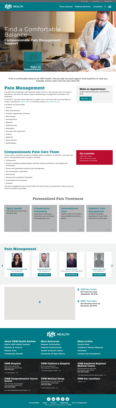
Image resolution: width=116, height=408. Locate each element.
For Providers (84, 1)
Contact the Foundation (88, 354)
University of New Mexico (53, 354)
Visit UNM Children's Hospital (49, 370)
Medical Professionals (51, 347)
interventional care (53, 102)
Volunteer (82, 351)
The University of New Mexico (55, 405)
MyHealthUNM (108, 1)
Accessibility (34, 403)
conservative (25, 102)
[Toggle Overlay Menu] (105, 7)
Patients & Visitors (13, 347)
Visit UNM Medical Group (48, 388)
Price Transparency (79, 403)
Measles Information (50, 344)
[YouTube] (67, 399)
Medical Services (83, 7)
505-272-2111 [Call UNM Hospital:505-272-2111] (9, 369)
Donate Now (83, 344)
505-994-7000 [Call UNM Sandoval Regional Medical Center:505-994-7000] (83, 372)
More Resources (50, 341)
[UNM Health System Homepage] (58, 330)
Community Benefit (13, 354)
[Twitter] (58, 399)
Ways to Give (96, 1)
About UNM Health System (20, 341)
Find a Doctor (66, 7)
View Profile (17, 275)
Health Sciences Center (52, 351)
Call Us (84, 98)
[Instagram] (63, 399)
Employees (64, 403)
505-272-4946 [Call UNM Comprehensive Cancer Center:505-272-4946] (9, 387)
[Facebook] (49, 399)
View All (80, 381)
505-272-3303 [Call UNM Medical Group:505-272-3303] (46, 384)
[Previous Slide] (2, 266)
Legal (45, 403)
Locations (97, 7)
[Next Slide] (112, 266)
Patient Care (10, 351)
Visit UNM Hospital (10, 372)
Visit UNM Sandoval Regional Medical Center (90, 375)
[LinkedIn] (53, 399)
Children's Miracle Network (90, 347)
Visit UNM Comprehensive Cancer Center (16, 390)
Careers (53, 403)
